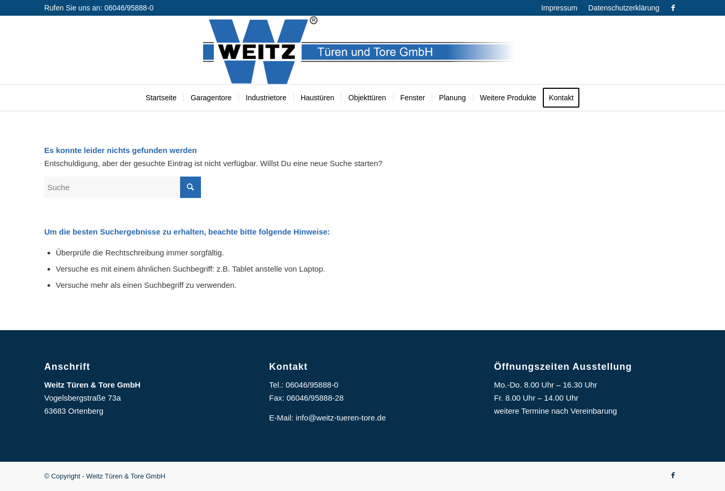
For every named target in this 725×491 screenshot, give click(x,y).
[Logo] (363, 50)
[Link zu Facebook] (673, 8)
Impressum (559, 8)
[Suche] (122, 187)
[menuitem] (559, 7)
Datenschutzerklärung (623, 8)
